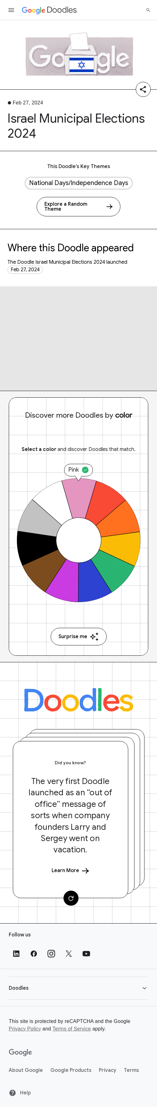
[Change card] (70, 898)
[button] (78, 988)
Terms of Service (72, 1028)
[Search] (148, 10)
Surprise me (78, 636)
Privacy (107, 1070)
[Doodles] (78, 700)
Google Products (70, 1070)
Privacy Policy (25, 1028)
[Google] (20, 1052)
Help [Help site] (20, 1093)
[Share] (143, 89)
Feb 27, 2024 (25, 270)
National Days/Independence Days (78, 183)
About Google (26, 1070)
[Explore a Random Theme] (78, 206)
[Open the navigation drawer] (11, 10)
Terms (131, 1070)
